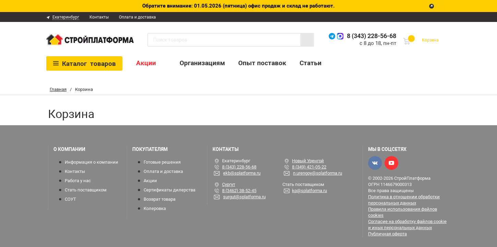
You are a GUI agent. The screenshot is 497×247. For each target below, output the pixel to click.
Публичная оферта (387, 233)
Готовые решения (162, 162)
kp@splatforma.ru (309, 190)
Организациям (202, 63)
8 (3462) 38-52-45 (239, 190)
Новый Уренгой (308, 160)
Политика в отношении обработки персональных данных (404, 199)
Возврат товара (159, 199)
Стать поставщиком (86, 189)
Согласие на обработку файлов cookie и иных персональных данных (407, 224)
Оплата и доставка (137, 17)
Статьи (311, 63)
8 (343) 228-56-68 (371, 35)
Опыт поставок (262, 63)
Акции (146, 63)
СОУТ (70, 199)
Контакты (99, 17)
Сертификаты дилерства (169, 189)
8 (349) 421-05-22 (309, 166)
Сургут (228, 184)
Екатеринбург (65, 17)
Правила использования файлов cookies (402, 212)
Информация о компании (91, 162)
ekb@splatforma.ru (241, 173)
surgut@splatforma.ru (244, 196)
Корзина (430, 40)
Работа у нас (78, 180)
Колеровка (155, 208)
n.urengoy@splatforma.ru (317, 173)
